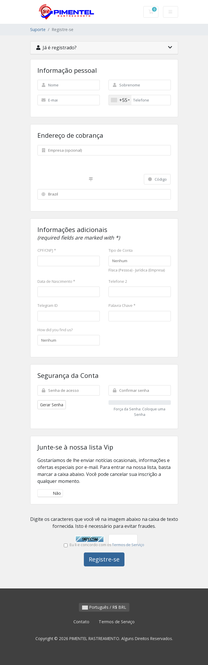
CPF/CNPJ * (46, 250)
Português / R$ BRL (104, 607)
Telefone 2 (117, 281)
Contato (81, 621)
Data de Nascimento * (56, 281)
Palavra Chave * (121, 305)
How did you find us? (55, 329)
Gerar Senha (51, 404)
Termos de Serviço (128, 544)
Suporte (38, 29)
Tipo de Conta (120, 250)
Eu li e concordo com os (104, 544)
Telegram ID (47, 305)
